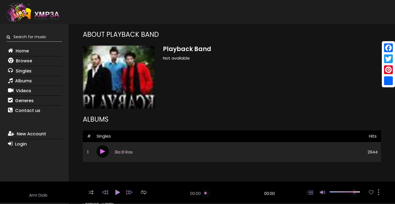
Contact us (24, 110)
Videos (19, 91)
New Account (27, 134)
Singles (20, 71)
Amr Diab (38, 195)
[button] (91, 192)
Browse (20, 61)
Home (18, 51)
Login (17, 144)
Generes (21, 100)
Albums (20, 81)
